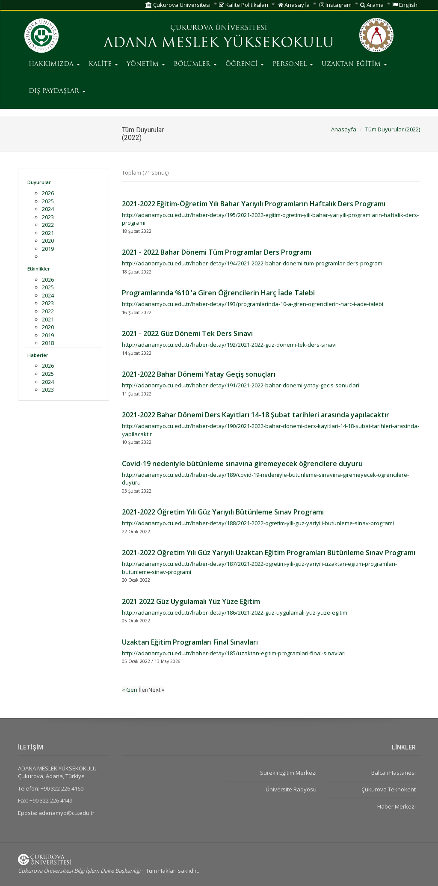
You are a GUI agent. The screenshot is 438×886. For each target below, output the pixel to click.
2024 (48, 209)
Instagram (336, 5)
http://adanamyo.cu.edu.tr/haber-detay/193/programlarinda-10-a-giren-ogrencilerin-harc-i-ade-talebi (252, 304)
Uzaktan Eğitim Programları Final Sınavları (190, 642)
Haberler (37, 355)
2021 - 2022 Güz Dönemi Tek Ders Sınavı (187, 333)
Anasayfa (294, 5)
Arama (372, 5)
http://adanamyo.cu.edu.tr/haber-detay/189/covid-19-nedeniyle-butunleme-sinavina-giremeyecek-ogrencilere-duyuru (265, 479)
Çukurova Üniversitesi (177, 5)
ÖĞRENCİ (244, 64)
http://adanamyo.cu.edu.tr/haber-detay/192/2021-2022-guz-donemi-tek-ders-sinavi (229, 344)
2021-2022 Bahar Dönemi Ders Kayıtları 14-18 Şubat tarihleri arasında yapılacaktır (255, 414)
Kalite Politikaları (243, 5)
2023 (48, 217)
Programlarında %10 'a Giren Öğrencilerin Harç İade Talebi (218, 292)
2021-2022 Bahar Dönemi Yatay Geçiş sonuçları (198, 374)
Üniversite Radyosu (291, 789)
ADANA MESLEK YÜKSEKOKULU (219, 44)
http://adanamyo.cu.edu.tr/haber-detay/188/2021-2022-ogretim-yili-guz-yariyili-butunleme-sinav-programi (258, 523)
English (404, 5)
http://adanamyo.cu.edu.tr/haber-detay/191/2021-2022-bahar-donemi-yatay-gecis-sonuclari (240, 385)
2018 (48, 343)
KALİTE (103, 64)
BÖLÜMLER (195, 64)
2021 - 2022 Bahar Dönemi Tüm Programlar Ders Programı (216, 252)
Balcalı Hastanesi (393, 772)
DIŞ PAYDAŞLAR (57, 91)
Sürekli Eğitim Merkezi (288, 772)
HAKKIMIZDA (54, 64)
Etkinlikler (38, 268)
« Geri (130, 689)
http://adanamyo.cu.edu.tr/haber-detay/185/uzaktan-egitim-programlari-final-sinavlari (234, 653)
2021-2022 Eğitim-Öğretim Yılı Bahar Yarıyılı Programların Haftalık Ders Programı (253, 203)
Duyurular (39, 182)
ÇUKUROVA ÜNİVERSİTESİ (218, 28)
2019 (48, 249)
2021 (48, 233)
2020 (48, 240)
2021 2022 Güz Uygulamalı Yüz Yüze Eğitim (191, 601)
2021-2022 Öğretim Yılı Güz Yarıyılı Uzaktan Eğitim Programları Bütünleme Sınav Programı (268, 552)
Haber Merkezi (396, 806)
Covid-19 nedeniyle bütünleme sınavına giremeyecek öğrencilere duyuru (242, 463)
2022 (48, 225)
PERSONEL (292, 64)
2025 (48, 201)
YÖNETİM (146, 64)
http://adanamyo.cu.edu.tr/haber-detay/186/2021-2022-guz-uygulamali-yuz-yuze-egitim (234, 612)
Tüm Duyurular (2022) (392, 129)
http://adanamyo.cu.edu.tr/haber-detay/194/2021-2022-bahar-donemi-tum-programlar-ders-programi (253, 263)
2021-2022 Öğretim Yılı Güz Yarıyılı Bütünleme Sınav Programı (223, 512)
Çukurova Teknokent (388, 789)
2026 (48, 193)
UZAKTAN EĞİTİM (354, 64)
